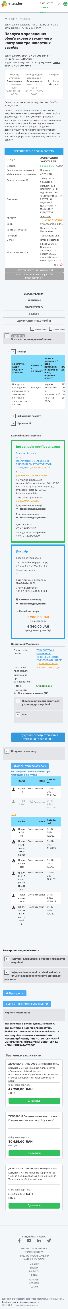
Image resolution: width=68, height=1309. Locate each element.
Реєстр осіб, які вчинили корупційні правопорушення (34, 276)
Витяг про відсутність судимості (34, 270)
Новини (34, 1268)
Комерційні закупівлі (34, 1259)
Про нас (34, 1275)
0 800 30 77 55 (44, 3)
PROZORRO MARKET (34, 1252)
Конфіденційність (10, 1302)
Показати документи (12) (31, 693)
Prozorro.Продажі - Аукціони (34, 1256)
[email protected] (49, 239)
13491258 (45, 216)
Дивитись (34, 1100)
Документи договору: (29, 599)
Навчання (34, 1264)
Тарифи (34, 1287)
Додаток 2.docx (21, 863)
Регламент (34, 1279)
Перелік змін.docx (21, 898)
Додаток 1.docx (21, 832)
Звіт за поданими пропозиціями (27, 1003)
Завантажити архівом (30, 766)
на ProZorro (11, 59)
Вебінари (34, 1283)
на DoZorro (26, 59)
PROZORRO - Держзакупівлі (34, 1248)
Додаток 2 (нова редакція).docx (21, 848)
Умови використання (29, 1302)
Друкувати (15, 993)
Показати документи (31, 508)
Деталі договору (27, 611)
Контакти (34, 1271)
